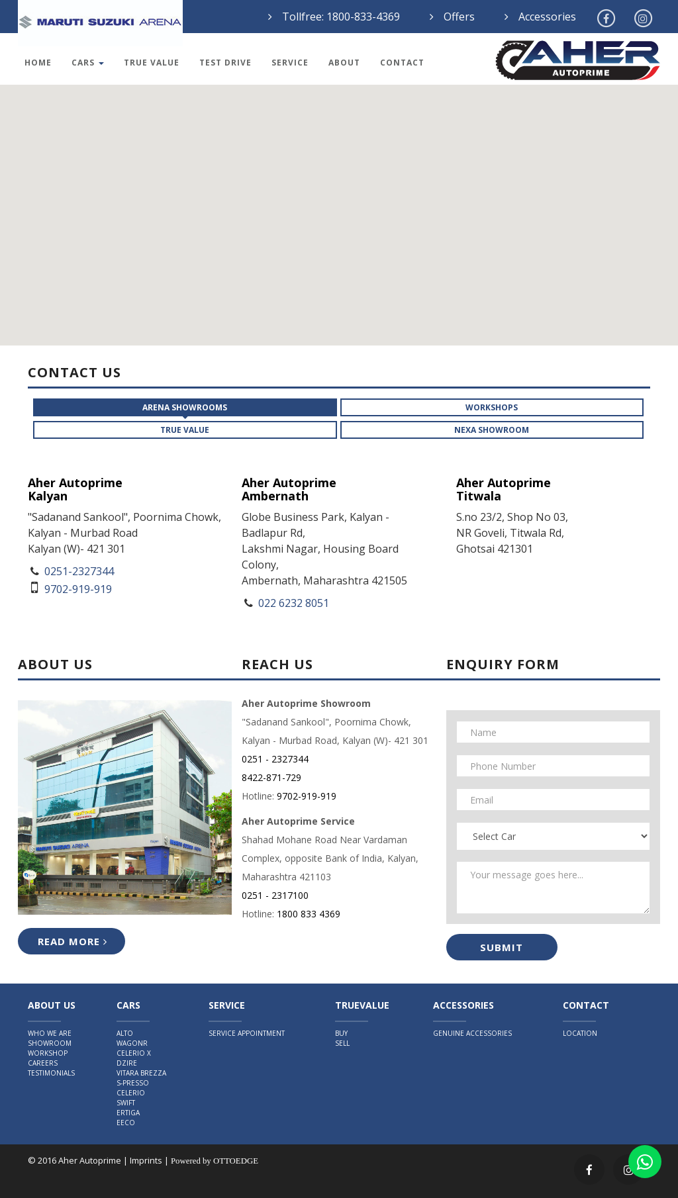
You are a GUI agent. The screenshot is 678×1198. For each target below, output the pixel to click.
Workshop (48, 1053)
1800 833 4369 (308, 913)
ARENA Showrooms (184, 407)
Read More (72, 941)
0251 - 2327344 (275, 759)
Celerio (131, 1092)
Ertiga (128, 1112)
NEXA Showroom (491, 430)
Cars (88, 62)
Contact (402, 62)
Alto (125, 1033)
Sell (342, 1043)
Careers (43, 1063)
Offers (459, 16)
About (344, 62)
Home (38, 62)
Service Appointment (247, 1033)
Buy (341, 1033)
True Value (151, 62)
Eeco (126, 1122)
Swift (126, 1102)
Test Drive (225, 62)
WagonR (132, 1043)
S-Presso (133, 1082)
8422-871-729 (271, 777)
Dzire (127, 1063)
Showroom (50, 1043)
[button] (417, 268)
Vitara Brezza (141, 1073)
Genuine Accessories (472, 1033)
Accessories (547, 16)
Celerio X (134, 1053)
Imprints (146, 1160)
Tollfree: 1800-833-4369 (341, 16)
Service (290, 62)
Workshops (491, 407)
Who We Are (50, 1033)
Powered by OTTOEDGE (214, 1161)
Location (580, 1033)
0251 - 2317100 (275, 895)
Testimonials (51, 1073)
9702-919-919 (306, 796)
